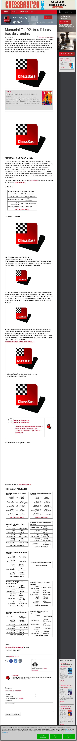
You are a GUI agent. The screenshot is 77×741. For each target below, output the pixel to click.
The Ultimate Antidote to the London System (66, 664)
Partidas (18, 209)
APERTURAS (24, 12)
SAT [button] (33, 12)
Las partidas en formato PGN (19, 420)
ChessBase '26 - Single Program (66, 59)
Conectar (68, 12)
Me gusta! (42, 37)
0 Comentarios (49, 37)
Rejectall (55, 736)
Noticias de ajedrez (20, 20)
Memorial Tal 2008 (14, 656)
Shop (6, 12)
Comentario (8, 700)
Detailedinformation (43, 736)
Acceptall (69, 736)
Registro (21, 698)
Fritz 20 (8, 92)
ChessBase (15, 675)
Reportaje (25, 209)
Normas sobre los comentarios (13, 690)
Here (66, 729)
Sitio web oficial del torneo (14, 647)
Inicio (14, 12)
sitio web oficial (32, 180)
